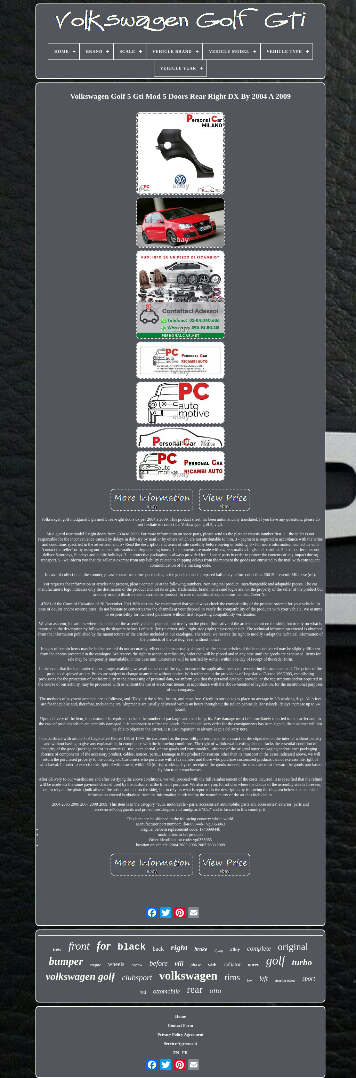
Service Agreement (180, 1043)
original (293, 946)
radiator (232, 964)
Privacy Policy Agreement (180, 1034)
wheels (116, 964)
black (132, 947)
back (158, 948)
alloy (235, 949)
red (142, 992)
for (104, 946)
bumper (66, 961)
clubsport (137, 977)
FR (185, 1052)
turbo (302, 962)
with (212, 964)
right (179, 947)
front (79, 946)
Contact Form (180, 1025)
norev (253, 964)
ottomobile (166, 991)
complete (259, 948)
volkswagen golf (80, 976)
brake (200, 949)
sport (308, 978)
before (158, 963)
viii (179, 963)
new (57, 949)
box (249, 980)
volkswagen (188, 975)
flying (219, 950)
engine (95, 965)
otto (215, 990)
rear (195, 989)
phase (196, 964)
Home (180, 1016)
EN (176, 1052)
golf (275, 960)
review (137, 965)
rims (232, 977)
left (263, 978)
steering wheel (285, 980)
